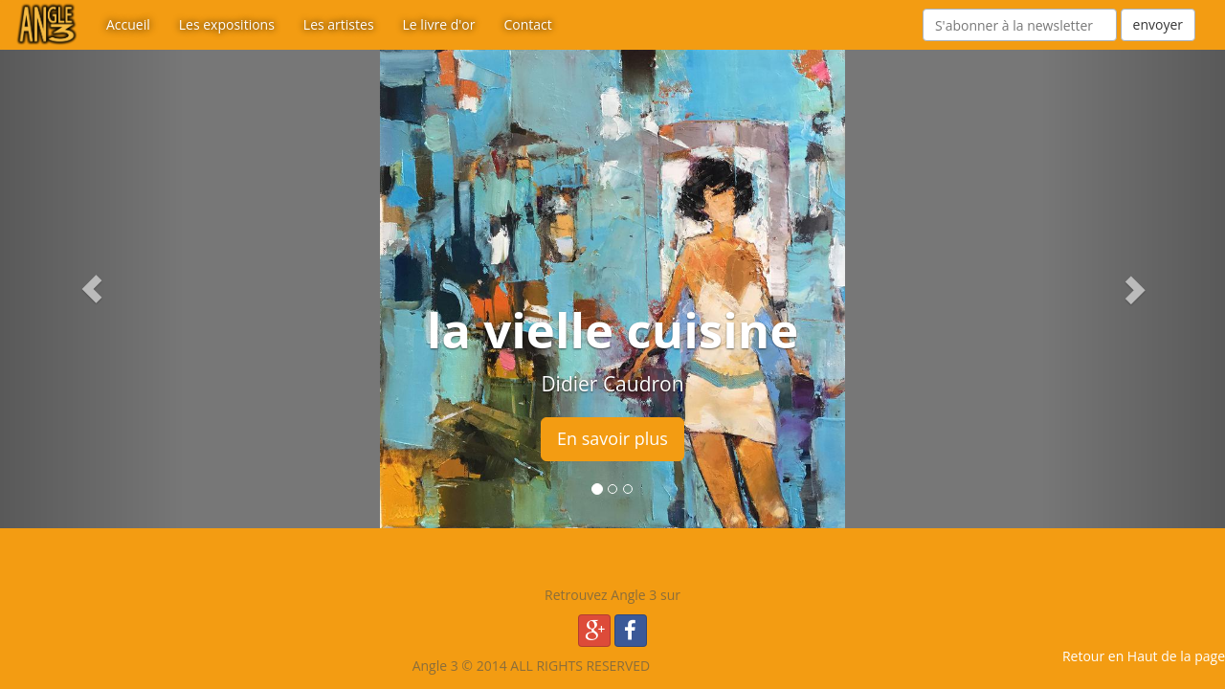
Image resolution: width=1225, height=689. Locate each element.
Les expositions (227, 24)
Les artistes (338, 24)
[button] (92, 289)
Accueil (128, 24)
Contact (527, 24)
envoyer (1158, 24)
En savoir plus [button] (612, 438)
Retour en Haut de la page (1143, 656)
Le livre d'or (439, 24)
